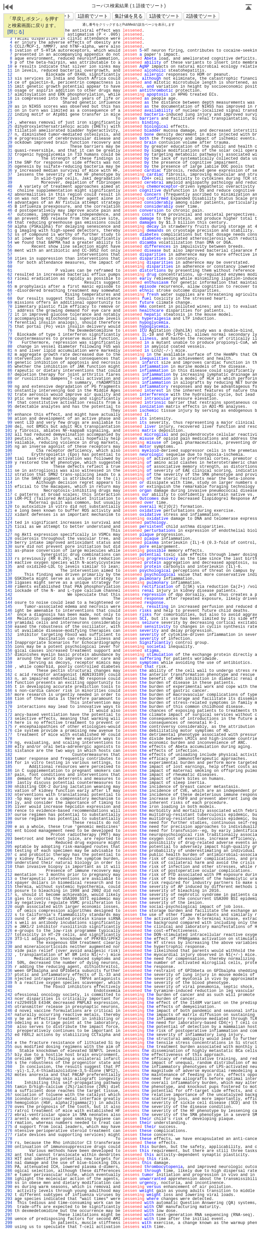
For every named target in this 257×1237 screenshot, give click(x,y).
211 (9, 871)
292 (9, 1195)
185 (9, 767)
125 (9, 526)
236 (9, 971)
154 (9, 643)
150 (9, 627)
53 (9, 238)
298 (9, 1219)
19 (9, 102)
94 (9, 402)
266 (9, 1091)
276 (9, 1131)
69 (9, 302)
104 (9, 442)
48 (9, 218)
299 (9, 1223)
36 (9, 170)
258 (9, 1059)
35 (9, 166)
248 (9, 1019)
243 (9, 999)
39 (9, 182)
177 (9, 735)
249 (9, 1023)
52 (9, 234)
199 (9, 823)
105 (9, 446)
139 (9, 582)
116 (9, 490)
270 (9, 1107)
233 (9, 959)
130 (9, 546)
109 (9, 462)
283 (9, 1159)
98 (9, 418)
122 (9, 514)
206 (9, 851)
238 (9, 979)
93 (9, 398)
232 (9, 955)
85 (9, 366)
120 (9, 506)
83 (9, 358)
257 (9, 1055)
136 (9, 570)
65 (9, 286)
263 (9, 1079)
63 (9, 278)
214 (9, 883)
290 (9, 1187)
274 (9, 1123)
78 (9, 338)
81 (9, 350)
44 (9, 202)
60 (9, 266)
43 (9, 198)
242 (9, 995)
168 (9, 699)
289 (9, 1183)
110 (9, 466)
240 (9, 987)
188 (9, 779)
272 (9, 1115)
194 (9, 803)
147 (9, 614)
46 (9, 210)
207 (9, 855)
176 (9, 731)
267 (9, 1095)
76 (9, 330)
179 (9, 743)
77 (9, 334)
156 (9, 651)
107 (9, 454)
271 (9, 1111)
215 (9, 887)
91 (9, 390)
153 (9, 639)
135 (9, 566)
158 (9, 659)
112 (9, 474)
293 (9, 1199)
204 (9, 843)
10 (9, 66)
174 (9, 723)
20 (9, 106)
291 (9, 1191)
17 (9, 94)
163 (9, 679)
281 (9, 1151)
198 (9, 819)
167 (9, 695)
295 (9, 1207)
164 (9, 683)
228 (9, 939)
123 (9, 518)
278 (9, 1139)
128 (9, 538)
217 (9, 895)
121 (9, 510)
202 (9, 835)
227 (9, 935)
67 (9, 294)
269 (9, 1103)
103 (9, 438)
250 (9, 1027)
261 (9, 1071)
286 (9, 1171)
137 (9, 574)
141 (9, 590)
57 (9, 254)
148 (9, 618)
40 (9, 186)
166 (9, 691)
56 (9, 250)
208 (9, 859)
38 (9, 178)
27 (9, 134)
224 (9, 923)
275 (9, 1127)
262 (9, 1075)
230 (9, 947)
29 (9, 142)
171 (9, 711)
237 (9, 975)
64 (9, 282)
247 (9, 1015)
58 (9, 258)
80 (9, 346)
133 (9, 558)
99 (9, 422)
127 (9, 534)
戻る (8, 8)
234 (9, 963)
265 (9, 1087)
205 (9, 847)
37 (9, 174)
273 (9, 1119)
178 (9, 739)
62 (9, 274)
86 (9, 370)
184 (9, 763)
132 (9, 554)
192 (9, 795)
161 (9, 671)
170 (9, 707)
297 (9, 1215)
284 (9, 1163)
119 (9, 502)
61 (9, 270)
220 (9, 907)
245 (9, 1007)
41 (9, 190)
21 (9, 110)
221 (9, 911)
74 (9, 322)
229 (9, 943)
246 (9, 1011)
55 (9, 246)
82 (9, 354)
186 (9, 771)
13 (9, 78)
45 (9, 206)
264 (9, 1083)
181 (9, 751)
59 (9, 262)
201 (9, 831)
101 (9, 430)
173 (9, 719)
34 (9, 162)
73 (9, 318)
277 (9, 1135)
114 (9, 482)
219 (9, 903)
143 (9, 598)
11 (9, 70)
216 (9, 891)
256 (9, 1051)
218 (9, 899)
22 (9, 114)
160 (9, 667)
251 (9, 1031)
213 (9, 879)
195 (9, 807)
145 (9, 606)
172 (9, 715)
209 (9, 863)
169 (9, 703)
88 (9, 378)
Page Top (248, 8)
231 (9, 951)
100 (9, 426)
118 (9, 498)
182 (9, 755)
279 (9, 1143)
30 (9, 146)
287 (9, 1175)
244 (9, 1003)
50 (9, 226)
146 (9, 610)
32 (9, 154)
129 (9, 542)
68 (9, 298)
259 (9, 1063)
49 (9, 222)
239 (9, 983)
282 (9, 1155)
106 (9, 450)
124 (9, 522)
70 (9, 306)
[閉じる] (15, 31)
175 (9, 727)
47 (9, 214)
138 (9, 578)
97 (9, 414)
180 (9, 747)
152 (9, 635)
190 (9, 787)
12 (9, 74)
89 (9, 382)
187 (9, 775)
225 (9, 927)
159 (9, 663)
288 (9, 1179)
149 (9, 623)
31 (9, 150)
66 (9, 290)
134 (9, 562)
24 (9, 122)
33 (9, 158)
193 (9, 799)
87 (9, 374)
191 (9, 791)
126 (9, 530)
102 (9, 434)
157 (9, 655)
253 (9, 1039)
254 (9, 1043)
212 (9, 875)
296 (9, 1211)
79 (9, 342)
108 (9, 458)
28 (9, 138)
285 (9, 1167)
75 (9, 326)
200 (9, 827)
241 (9, 991)
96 (9, 410)
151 (9, 631)
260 (9, 1067)
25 (9, 126)
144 (9, 602)
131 (9, 550)
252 (9, 1035)
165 (9, 687)
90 (9, 386)
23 (9, 118)
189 (9, 783)
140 (9, 586)
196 (9, 811)
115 (9, 486)
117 (9, 494)
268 (9, 1099)
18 (9, 98)
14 (9, 82)
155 (9, 647)
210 (9, 867)
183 (9, 759)
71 (9, 310)
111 (9, 470)
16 (9, 90)
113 (9, 478)
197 (9, 815)
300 (9, 1227)
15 (9, 86)
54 (9, 242)
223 (9, 919)
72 (9, 314)
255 (9, 1047)
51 (9, 230)
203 (9, 839)
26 (9, 130)
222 (9, 915)
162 (9, 675)
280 (9, 1147)
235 (9, 967)
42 (9, 194)
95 (9, 406)
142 (9, 594)
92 (9, 394)
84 (9, 362)
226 (9, 931)
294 (9, 1203)
